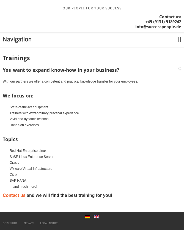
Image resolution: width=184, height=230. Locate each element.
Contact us (14, 195)
